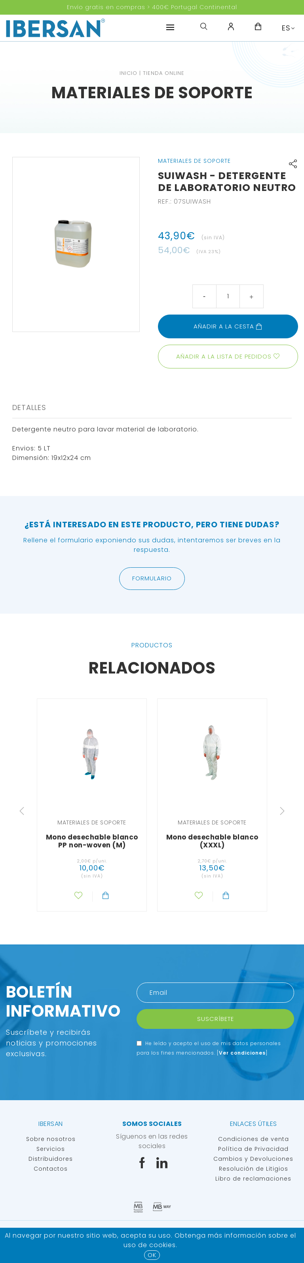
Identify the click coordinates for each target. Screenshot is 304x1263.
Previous (22, 811)
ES (286, 28)
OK (152, 1255)
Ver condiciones (242, 1052)
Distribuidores (50, 1159)
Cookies (162, 1245)
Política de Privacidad (253, 1149)
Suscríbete (215, 1019)
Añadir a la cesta (228, 326)
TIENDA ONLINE (163, 73)
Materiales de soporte (152, 93)
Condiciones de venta (253, 1139)
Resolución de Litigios (253, 1169)
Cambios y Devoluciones (253, 1159)
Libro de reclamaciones (253, 1179)
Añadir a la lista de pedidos (224, 356)
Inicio (128, 73)
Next (282, 811)
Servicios (50, 1149)
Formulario (152, 578)
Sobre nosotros (51, 1139)
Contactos (51, 1169)
